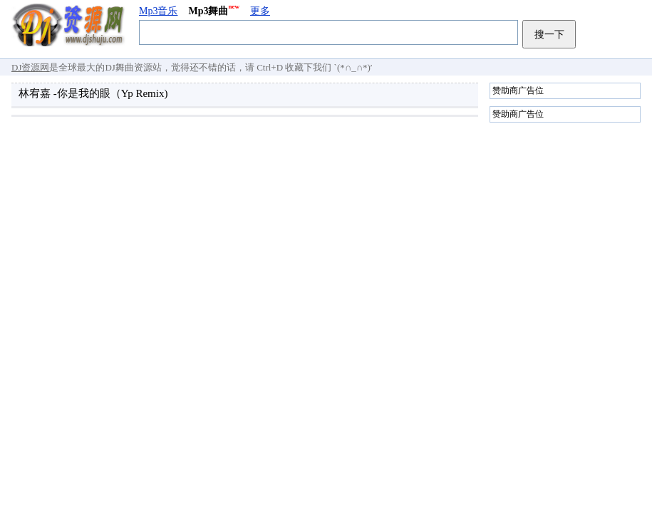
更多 (260, 11)
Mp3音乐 (158, 11)
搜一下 (549, 34)
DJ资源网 (30, 67)
